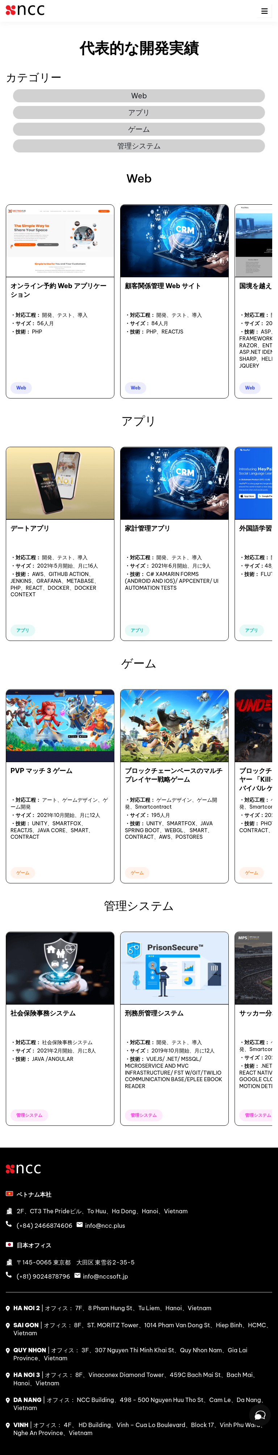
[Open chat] (260, 1415)
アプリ (139, 112)
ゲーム (139, 129)
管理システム (139, 145)
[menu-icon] (264, 11)
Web (139, 95)
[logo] (25, 14)
